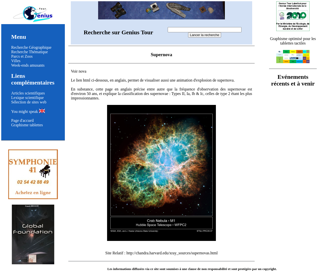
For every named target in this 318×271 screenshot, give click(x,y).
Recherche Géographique (31, 47)
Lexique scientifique (27, 97)
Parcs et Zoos (22, 56)
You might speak (28, 111)
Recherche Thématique (29, 52)
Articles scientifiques (28, 93)
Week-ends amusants (27, 65)
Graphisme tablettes (27, 125)
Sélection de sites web (28, 102)
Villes (15, 61)
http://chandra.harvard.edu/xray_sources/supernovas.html (172, 253)
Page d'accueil (22, 120)
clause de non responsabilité (207, 269)
